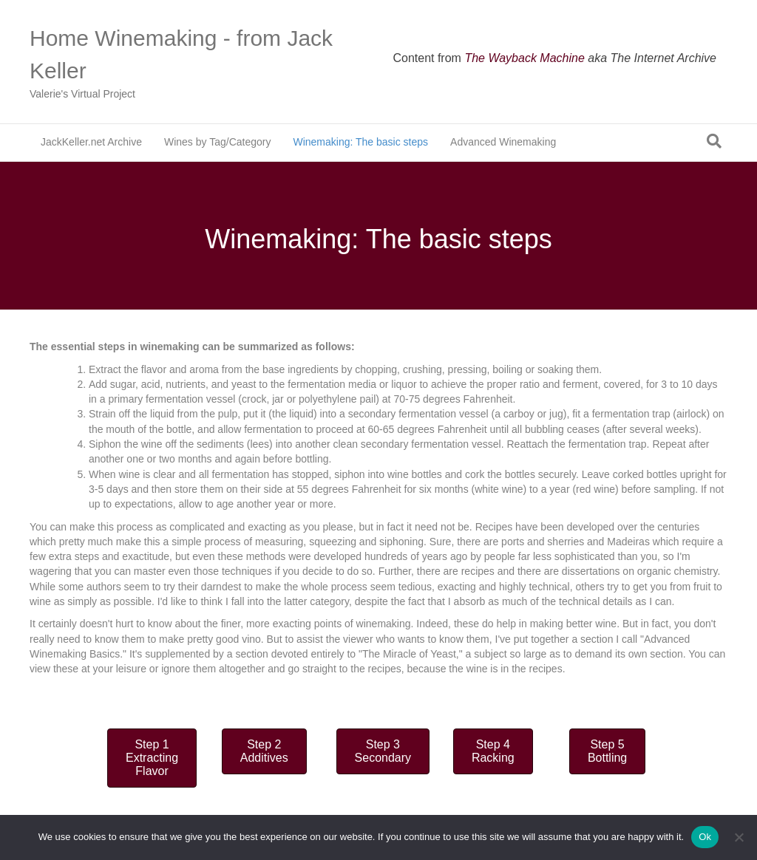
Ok (705, 836)
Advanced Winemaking (503, 142)
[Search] (714, 141)
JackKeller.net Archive (91, 142)
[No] (738, 837)
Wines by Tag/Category (217, 142)
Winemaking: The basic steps (360, 142)
